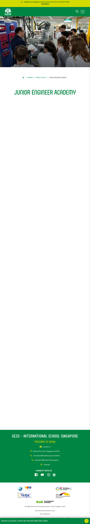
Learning (30, 78)
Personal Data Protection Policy (45, 511)
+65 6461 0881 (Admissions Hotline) (45, 456)
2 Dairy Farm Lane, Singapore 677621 (45, 451)
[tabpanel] (45, 41)
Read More (45, 4)
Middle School (41, 78)
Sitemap (45, 464)
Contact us (45, 447)
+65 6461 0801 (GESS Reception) (45, 460)
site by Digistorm (45, 514)
